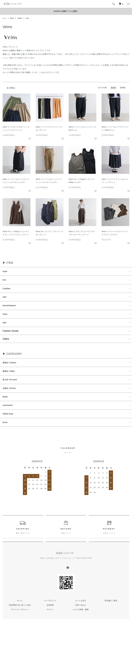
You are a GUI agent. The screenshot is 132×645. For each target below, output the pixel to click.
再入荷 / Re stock (12, 387)
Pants (6, 318)
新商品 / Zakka (10, 378)
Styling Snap (9, 425)
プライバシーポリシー (20, 622)
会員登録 (50, 617)
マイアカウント (50, 613)
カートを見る (80, 613)
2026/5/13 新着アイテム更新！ (65, 11)
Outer (5, 271)
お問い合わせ (80, 617)
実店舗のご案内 (111, 613)
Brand (13, 18)
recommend (9, 415)
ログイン (50, 622)
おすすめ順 (102, 88)
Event (6, 434)
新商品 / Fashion (11, 368)
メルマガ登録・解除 (80, 622)
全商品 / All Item (11, 397)
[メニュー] (128, 4)
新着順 (122, 88)
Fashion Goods (10, 336)
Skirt (5, 328)
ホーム (5, 18)
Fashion (21, 18)
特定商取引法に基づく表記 (20, 617)
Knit (5, 281)
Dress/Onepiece (11, 309)
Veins (30, 18)
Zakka (6, 344)
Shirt (5, 300)
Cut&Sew (7, 290)
